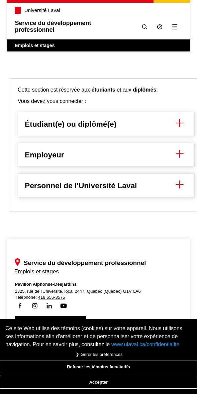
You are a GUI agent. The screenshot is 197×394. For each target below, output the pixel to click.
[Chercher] (144, 26)
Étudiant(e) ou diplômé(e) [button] (106, 124)
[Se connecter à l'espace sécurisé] (159, 26)
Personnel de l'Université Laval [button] (106, 185)
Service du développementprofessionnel (53, 26)
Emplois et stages (35, 45)
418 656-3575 (51, 297)
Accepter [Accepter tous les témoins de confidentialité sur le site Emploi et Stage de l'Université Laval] (98, 382)
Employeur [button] (106, 155)
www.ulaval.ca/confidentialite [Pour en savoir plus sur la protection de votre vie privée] (145, 344)
